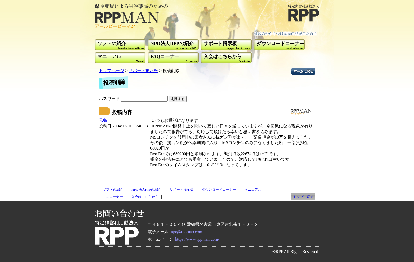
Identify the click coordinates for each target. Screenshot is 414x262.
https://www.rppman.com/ (197, 239)
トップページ (111, 70)
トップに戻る (303, 197)
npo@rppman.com (186, 232)
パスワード (134, 98)
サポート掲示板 (143, 70)
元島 (103, 120)
